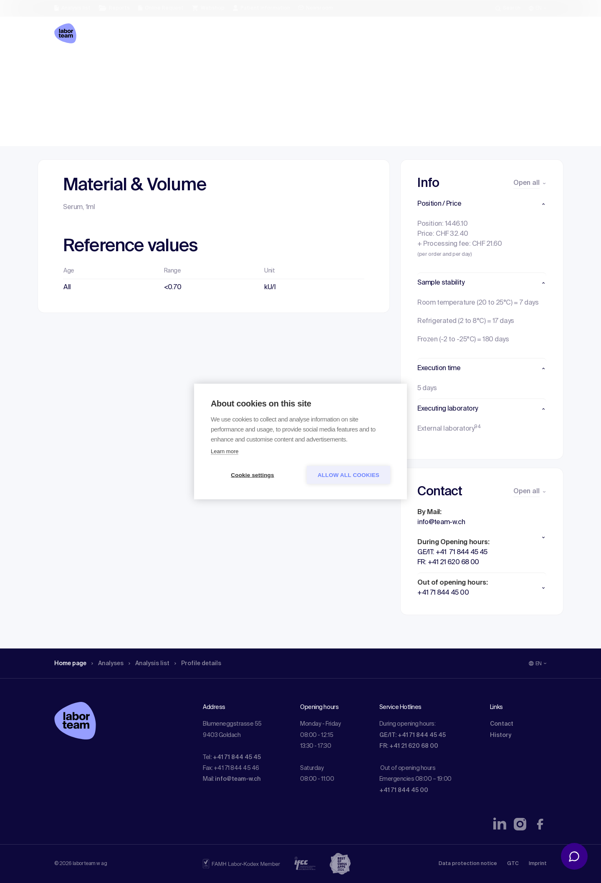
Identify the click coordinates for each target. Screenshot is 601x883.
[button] (481, 204)
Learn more (224, 451)
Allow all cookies (348, 475)
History (500, 735)
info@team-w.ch (238, 779)
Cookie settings (252, 475)
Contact (501, 724)
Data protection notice (468, 863)
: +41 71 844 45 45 (235, 757)
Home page (72, 64)
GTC (513, 863)
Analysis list (159, 64)
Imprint (538, 863)
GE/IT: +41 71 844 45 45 (412, 735)
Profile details (212, 64)
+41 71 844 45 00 (403, 790)
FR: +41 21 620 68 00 (408, 746)
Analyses (113, 64)
